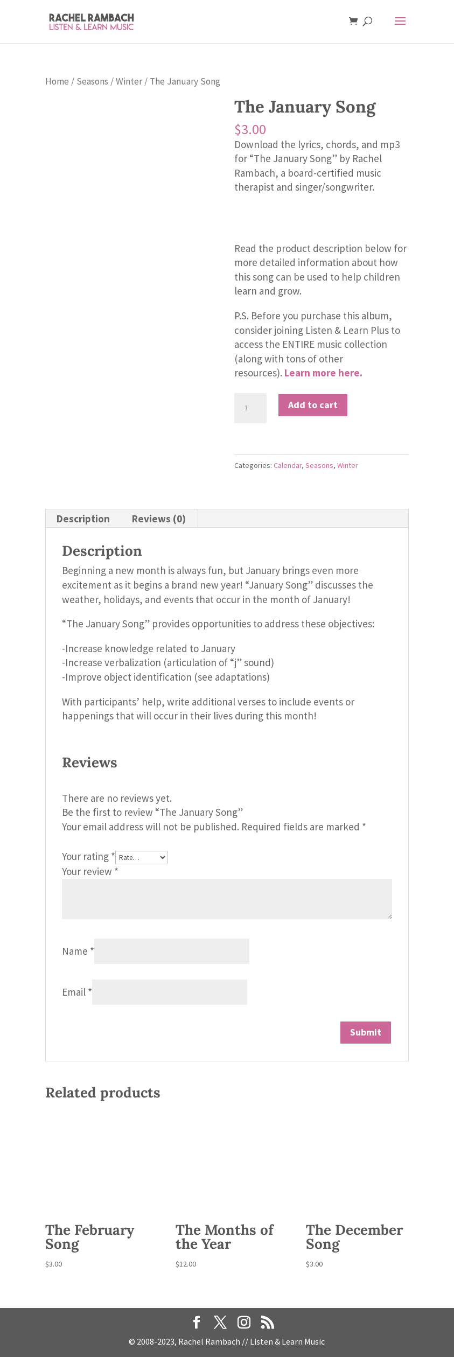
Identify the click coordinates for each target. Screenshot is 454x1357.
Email (77, 991)
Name (78, 951)
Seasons (92, 81)
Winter (129, 81)
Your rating (88, 856)
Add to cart (313, 404)
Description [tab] (83, 518)
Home (57, 81)
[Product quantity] (250, 408)
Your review (90, 871)
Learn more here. (323, 372)
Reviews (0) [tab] (159, 518)
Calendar (288, 465)
